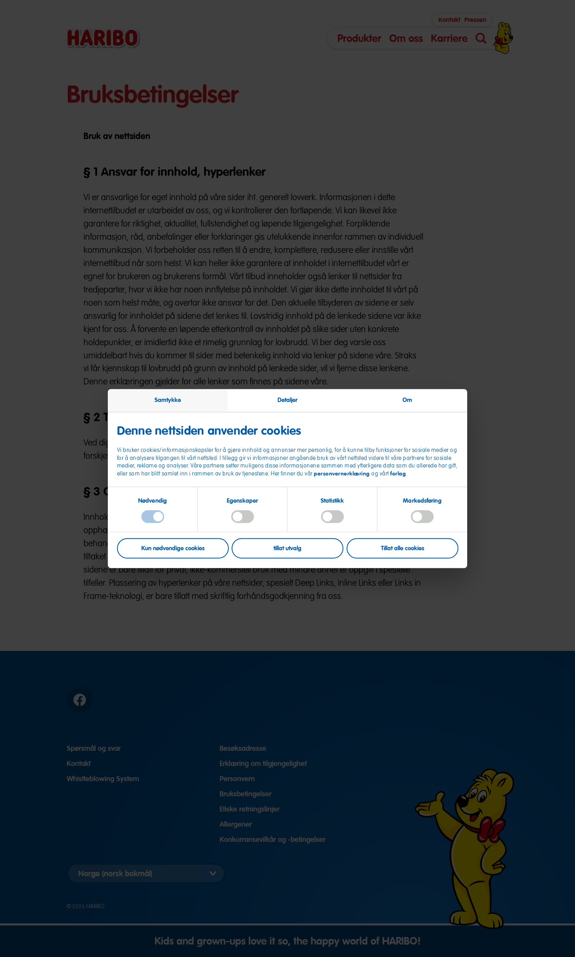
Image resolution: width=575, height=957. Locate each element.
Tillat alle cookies (402, 548)
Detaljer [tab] (288, 400)
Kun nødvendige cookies (172, 548)
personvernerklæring (342, 473)
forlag (398, 473)
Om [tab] (407, 400)
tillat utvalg (287, 548)
